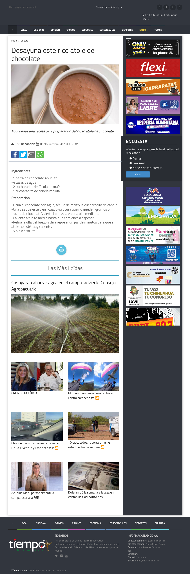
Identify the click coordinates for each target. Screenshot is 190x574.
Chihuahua (137, 557)
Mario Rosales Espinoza (144, 547)
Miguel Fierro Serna (146, 540)
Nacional (38, 29)
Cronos (70, 29)
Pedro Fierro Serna (146, 544)
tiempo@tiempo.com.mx (143, 560)
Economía (87, 29)
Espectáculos (107, 29)
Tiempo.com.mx (20, 570)
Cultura (24, 40)
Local (24, 29)
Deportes (127, 29)
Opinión (55, 29)
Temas (158, 29)
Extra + (143, 29)
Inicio (14, 40)
